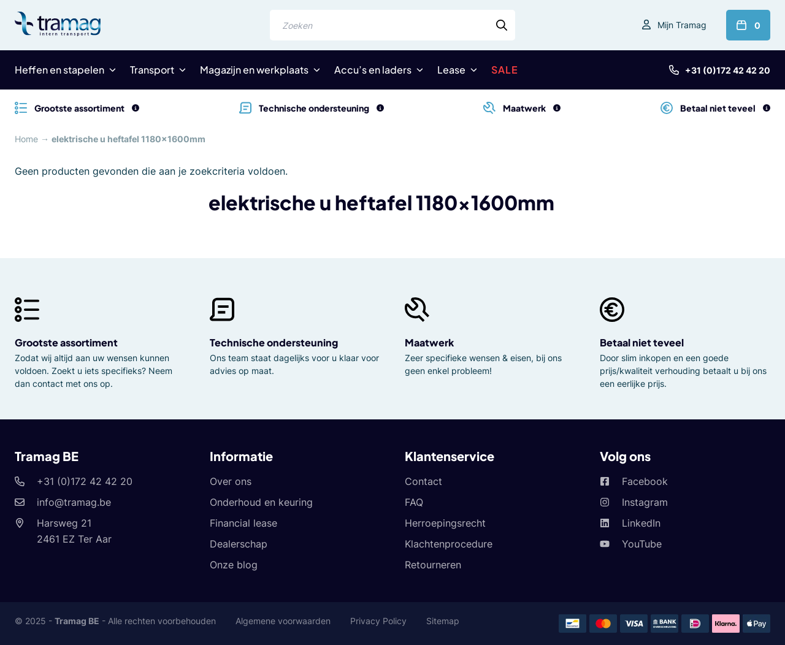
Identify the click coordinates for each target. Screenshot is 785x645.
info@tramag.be (74, 502)
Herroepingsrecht (445, 523)
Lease (451, 69)
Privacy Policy (378, 621)
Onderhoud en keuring (261, 502)
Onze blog (234, 565)
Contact (423, 481)
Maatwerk (429, 342)
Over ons (230, 481)
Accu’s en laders (373, 69)
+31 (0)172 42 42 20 (727, 70)
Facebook (645, 481)
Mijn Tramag (681, 25)
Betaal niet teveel (642, 342)
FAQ (414, 502)
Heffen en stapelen (59, 69)
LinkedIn (641, 523)
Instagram (645, 502)
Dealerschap (238, 544)
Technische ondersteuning (274, 342)
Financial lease (243, 523)
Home (26, 139)
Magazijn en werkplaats (254, 69)
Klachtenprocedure (448, 544)
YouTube (642, 544)
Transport (152, 69)
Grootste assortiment (66, 342)
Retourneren (433, 565)
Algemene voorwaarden (283, 621)
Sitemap (442, 621)
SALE (504, 69)
